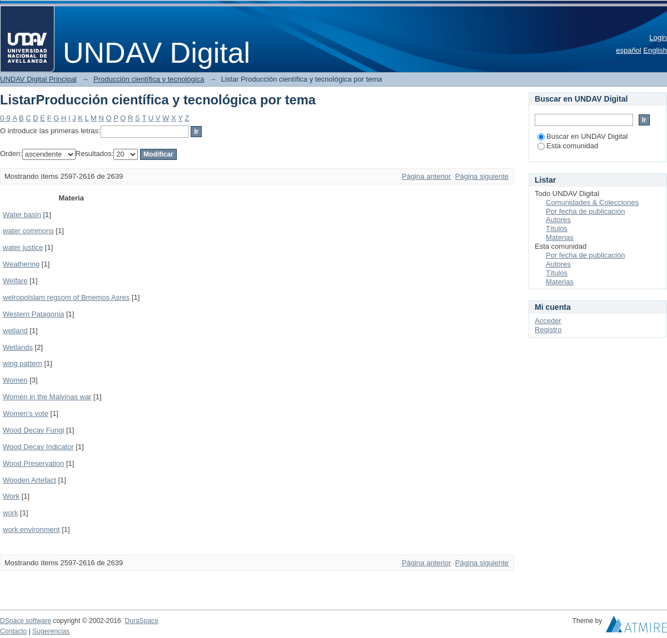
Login (658, 37)
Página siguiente (482, 176)
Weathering (21, 264)
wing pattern (22, 363)
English (655, 50)
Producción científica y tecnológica (148, 79)
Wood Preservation (33, 463)
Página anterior (426, 176)
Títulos (557, 228)
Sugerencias (50, 631)
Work (11, 496)
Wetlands (18, 347)
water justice (23, 247)
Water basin (22, 214)
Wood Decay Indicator (38, 447)
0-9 (5, 118)
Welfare (15, 281)
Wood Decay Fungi (33, 430)
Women (15, 380)
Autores (558, 219)
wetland (15, 330)
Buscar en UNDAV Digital (582, 136)
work (10, 513)
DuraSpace (141, 621)
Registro (548, 329)
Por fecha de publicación (585, 211)
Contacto (13, 631)
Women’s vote (25, 413)
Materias (560, 237)
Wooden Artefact (29, 480)
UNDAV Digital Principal (38, 79)
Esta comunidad (567, 146)
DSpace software (25, 621)
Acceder (548, 321)
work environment (31, 529)
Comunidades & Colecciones (592, 202)
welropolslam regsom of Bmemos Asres (66, 297)
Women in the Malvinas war (47, 397)
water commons (28, 231)
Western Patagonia (33, 314)
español (628, 50)
